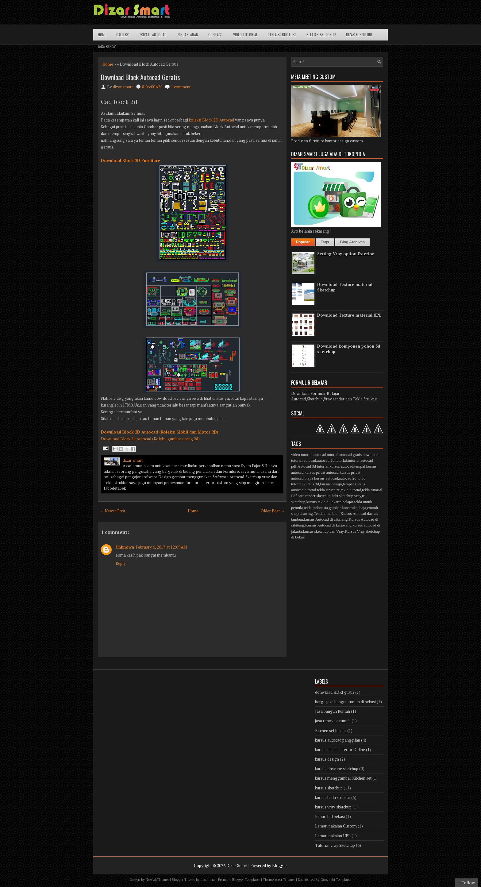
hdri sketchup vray (346, 495)
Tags (325, 242)
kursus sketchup (329, 788)
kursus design (331, 484)
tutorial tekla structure (322, 490)
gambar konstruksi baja (347, 507)
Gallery (122, 34)
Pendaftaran (187, 34)
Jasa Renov (107, 46)
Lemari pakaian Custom (336, 826)
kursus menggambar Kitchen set (343, 778)
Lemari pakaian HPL (333, 836)
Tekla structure (282, 34)
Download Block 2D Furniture (130, 160)
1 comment (180, 87)
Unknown (125, 547)
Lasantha (208, 879)
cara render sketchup (314, 495)
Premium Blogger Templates (239, 879)
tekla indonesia (316, 507)
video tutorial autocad (308, 454)
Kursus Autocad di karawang (328, 525)
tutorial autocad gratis (344, 454)
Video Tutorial (245, 34)
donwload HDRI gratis (334, 692)
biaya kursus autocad (321, 478)
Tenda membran (327, 513)
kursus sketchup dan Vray (323, 531)
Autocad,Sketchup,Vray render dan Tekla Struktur (334, 399)
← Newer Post (112, 511)
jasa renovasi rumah (333, 720)
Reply (121, 563)
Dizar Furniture (359, 34)
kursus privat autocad (322, 472)
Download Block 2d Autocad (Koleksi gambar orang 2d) (150, 439)
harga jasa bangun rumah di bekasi (345, 701)
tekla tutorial (351, 490)
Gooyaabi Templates (336, 879)
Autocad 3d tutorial (313, 466)
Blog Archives (352, 242)
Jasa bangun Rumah (332, 711)
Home (102, 34)
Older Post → (273, 511)
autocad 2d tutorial (332, 460)
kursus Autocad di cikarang (326, 519)
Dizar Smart (237, 865)
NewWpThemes (157, 879)
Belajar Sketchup (321, 34)
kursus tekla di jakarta (323, 501)
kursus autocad (341, 466)
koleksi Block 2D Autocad (211, 120)
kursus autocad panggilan (337, 740)
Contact (215, 34)
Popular (303, 242)
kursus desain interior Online (340, 749)
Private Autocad (153, 34)
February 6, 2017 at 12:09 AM (161, 547)
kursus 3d (311, 484)
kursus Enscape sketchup (336, 768)
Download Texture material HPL (349, 315)
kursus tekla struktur (332, 797)
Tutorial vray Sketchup (335, 845)
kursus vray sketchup (333, 807)
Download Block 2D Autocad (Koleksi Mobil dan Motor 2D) (159, 432)
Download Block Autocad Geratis (140, 77)
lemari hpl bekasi (330, 816)
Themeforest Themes (279, 879)
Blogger (279, 865)
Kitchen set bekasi (330, 730)
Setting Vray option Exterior (345, 253)
